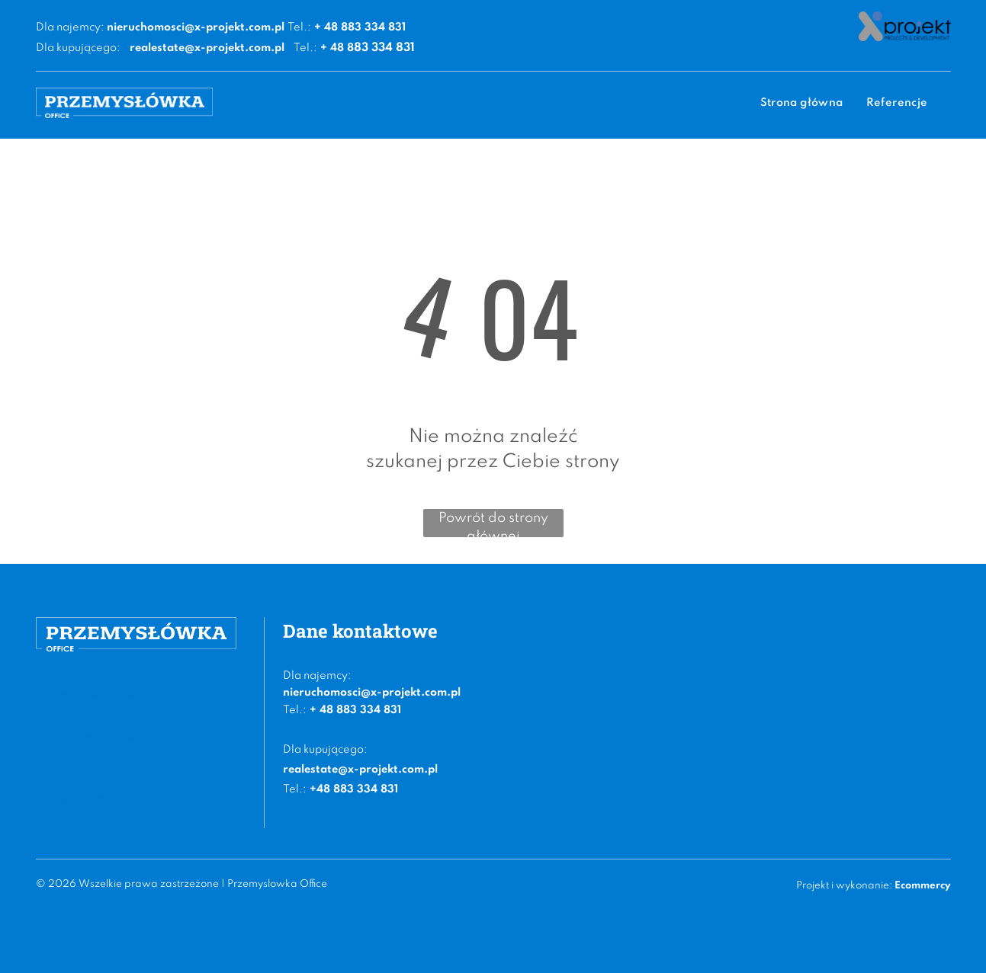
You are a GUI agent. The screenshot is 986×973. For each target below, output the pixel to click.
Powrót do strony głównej (493, 524)
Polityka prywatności (89, 797)
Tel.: (299, 27)
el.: (298, 710)
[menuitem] (802, 103)
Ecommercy (922, 886)
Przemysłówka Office (90, 695)
